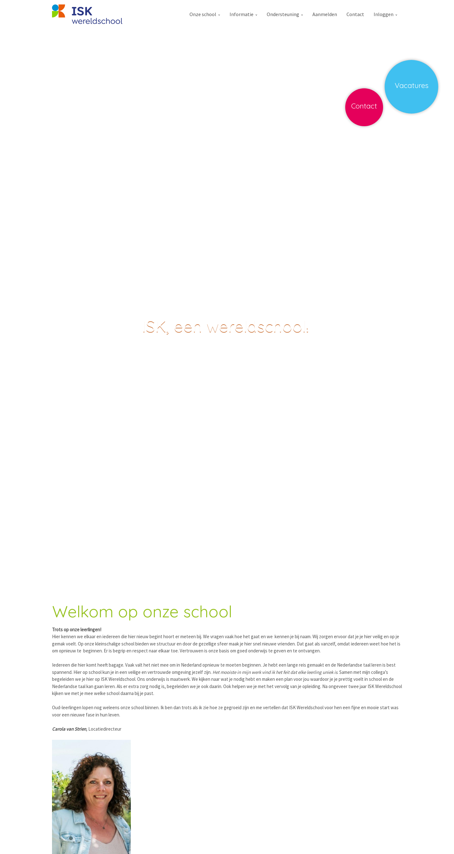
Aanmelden (324, 14)
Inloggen (383, 14)
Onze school (202, 14)
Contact (355, 14)
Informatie (241, 14)
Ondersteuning (283, 14)
